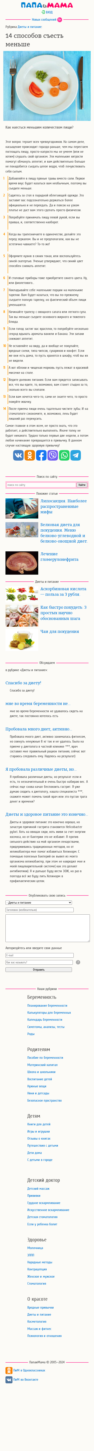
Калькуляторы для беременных (49, 1013)
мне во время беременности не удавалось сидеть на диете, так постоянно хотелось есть (46, 713)
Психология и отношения (44, 1336)
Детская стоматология (42, 1217)
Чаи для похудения (59, 631)
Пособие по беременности (45, 1058)
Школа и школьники (41, 1072)
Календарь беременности (44, 1020)
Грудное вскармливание (43, 1203)
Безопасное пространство (44, 1100)
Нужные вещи (36, 1086)
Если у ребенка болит (42, 1224)
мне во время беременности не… (38, 703)
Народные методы (39, 1262)
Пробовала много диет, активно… (38, 729)
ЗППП (30, 1255)
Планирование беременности (47, 1006)
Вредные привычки (40, 1307)
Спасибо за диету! (23, 683)
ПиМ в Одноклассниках (25, 1370)
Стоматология (36, 1284)
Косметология (36, 1322)
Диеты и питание (30, 27)
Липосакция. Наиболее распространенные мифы (63, 506)
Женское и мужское (41, 1276)
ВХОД (46, 12)
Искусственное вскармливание (48, 1210)
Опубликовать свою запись (47, 895)
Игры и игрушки (38, 1131)
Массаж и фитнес (39, 1329)
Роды (31, 1034)
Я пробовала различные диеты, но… (41, 769)
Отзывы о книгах (38, 1138)
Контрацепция (37, 1269)
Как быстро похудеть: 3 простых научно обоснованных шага (63, 613)
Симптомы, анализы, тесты (45, 1027)
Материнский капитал (42, 1065)
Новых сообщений (44, 20)
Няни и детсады (38, 1093)
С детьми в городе (39, 1160)
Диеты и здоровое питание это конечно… (46, 814)
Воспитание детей (39, 1079)
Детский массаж (38, 1189)
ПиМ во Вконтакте (21, 1380)
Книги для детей (38, 1124)
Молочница (35, 1248)
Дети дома (34, 1153)
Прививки (33, 1196)
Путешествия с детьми (42, 1146)
